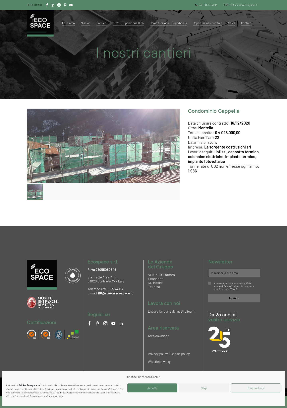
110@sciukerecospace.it (242, 5)
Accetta (152, 388)
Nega (204, 388)
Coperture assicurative (207, 23)
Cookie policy (180, 354)
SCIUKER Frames (161, 275)
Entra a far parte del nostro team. (172, 311)
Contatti (246, 23)
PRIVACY (234, 289)
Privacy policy (158, 354)
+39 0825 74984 (208, 5)
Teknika (154, 287)
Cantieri (101, 23)
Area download (158, 336)
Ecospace (156, 279)
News (231, 23)
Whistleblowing (159, 361)
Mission (85, 23)
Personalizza (256, 388)
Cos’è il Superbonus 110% (128, 23)
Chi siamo (68, 23)
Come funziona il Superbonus (168, 23)
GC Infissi (155, 283)
